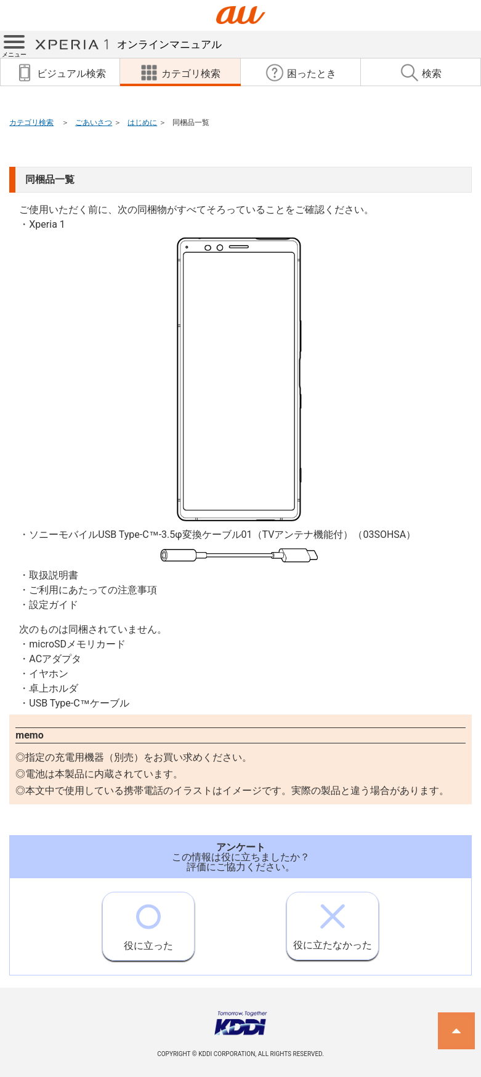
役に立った (148, 921)
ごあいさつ (93, 122)
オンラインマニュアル (128, 44)
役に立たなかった (332, 921)
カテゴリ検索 (31, 122)
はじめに (142, 122)
